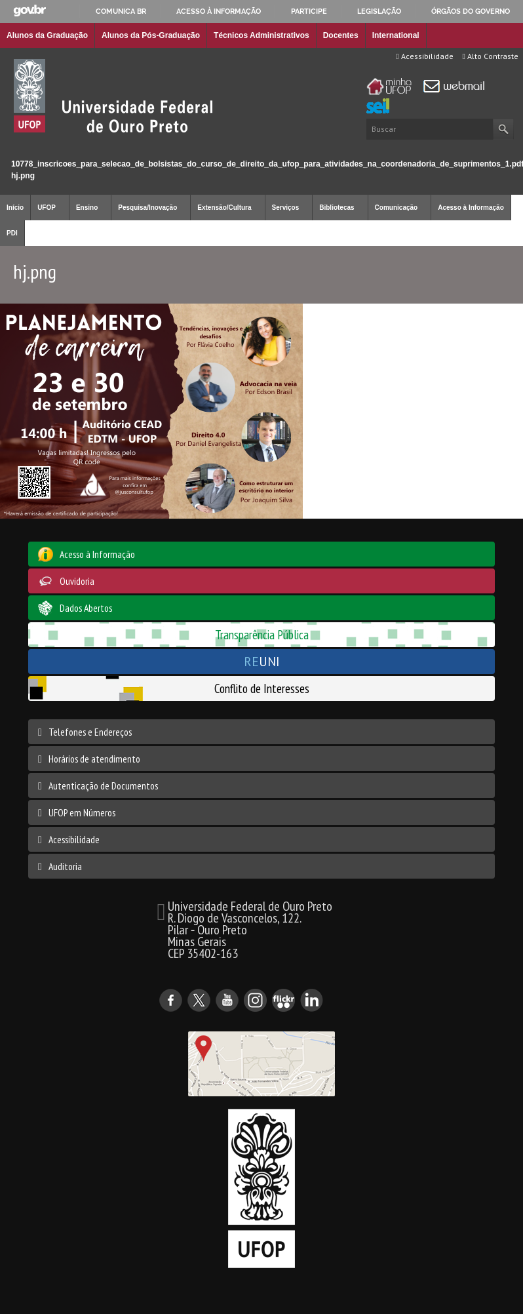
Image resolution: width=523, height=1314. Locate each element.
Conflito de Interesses (261, 688)
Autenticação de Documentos (103, 785)
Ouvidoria (77, 580)
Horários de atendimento (94, 758)
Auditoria (65, 866)
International (395, 35)
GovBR (29, 11)
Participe (309, 11)
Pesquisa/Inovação (147, 207)
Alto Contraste (490, 56)
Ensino (87, 207)
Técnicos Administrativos (261, 35)
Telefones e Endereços (90, 731)
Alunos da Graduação (47, 35)
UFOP (46, 207)
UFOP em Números (81, 812)
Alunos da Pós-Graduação (151, 35)
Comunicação (396, 207)
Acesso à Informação (471, 207)
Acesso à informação (218, 11)
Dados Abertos (86, 607)
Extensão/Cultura (224, 207)
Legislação (379, 11)
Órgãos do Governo (470, 11)
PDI (12, 233)
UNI (262, 661)
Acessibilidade (424, 56)
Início (5, 152)
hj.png (23, 175)
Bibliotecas (336, 207)
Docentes (340, 35)
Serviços (286, 207)
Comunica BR (121, 11)
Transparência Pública (262, 634)
